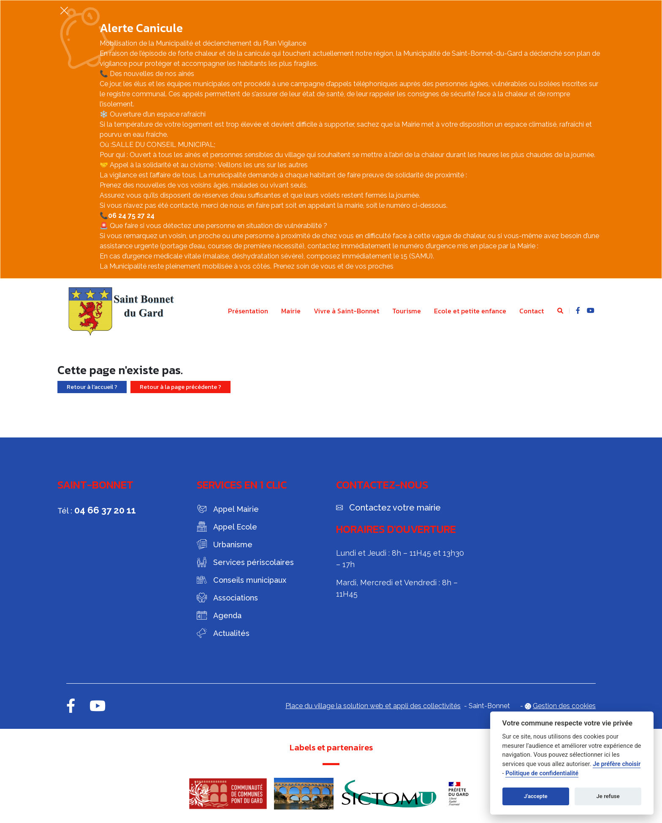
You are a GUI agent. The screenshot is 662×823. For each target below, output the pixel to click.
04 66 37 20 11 (105, 510)
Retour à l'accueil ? (92, 387)
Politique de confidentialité (541, 773)
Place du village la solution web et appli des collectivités (373, 706)
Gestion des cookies (564, 706)
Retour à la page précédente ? (180, 387)
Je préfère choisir (616, 764)
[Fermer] (64, 10)
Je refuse (608, 796)
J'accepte (536, 796)
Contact (531, 311)
